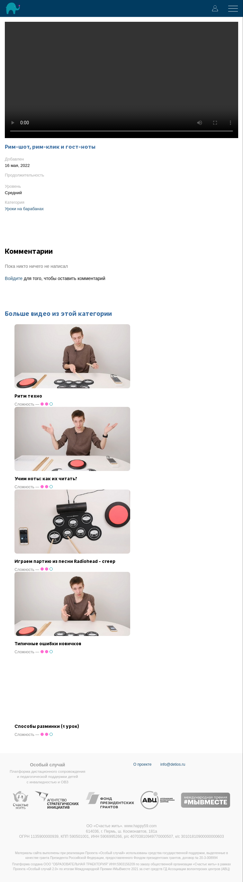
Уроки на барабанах (24, 208)
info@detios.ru (172, 764)
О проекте (142, 764)
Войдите (13, 278)
